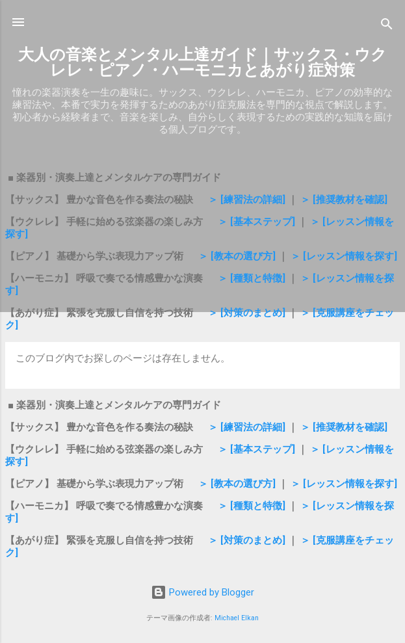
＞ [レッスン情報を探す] (344, 256)
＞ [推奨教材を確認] (343, 199)
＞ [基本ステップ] (256, 222)
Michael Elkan (237, 618)
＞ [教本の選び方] (236, 256)
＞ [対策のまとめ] (246, 313)
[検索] (387, 26)
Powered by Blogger (202, 592)
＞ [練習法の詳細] (248, 199)
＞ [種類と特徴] (251, 278)
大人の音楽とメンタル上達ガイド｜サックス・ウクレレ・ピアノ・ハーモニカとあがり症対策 (202, 62)
